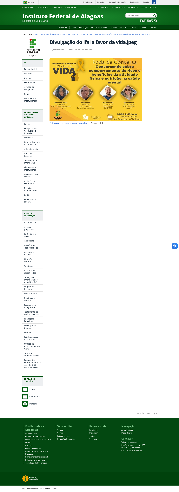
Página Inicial (40, 34)
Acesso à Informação (79, 27)
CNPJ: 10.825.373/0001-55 (131, 451)
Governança (63, 27)
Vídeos (32, 389)
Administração (31, 433)
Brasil (31, 2)
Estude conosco (63, 436)
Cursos (60, 430)
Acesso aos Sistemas (99, 27)
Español (144, 8)
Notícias (50, 34)
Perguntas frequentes (66, 439)
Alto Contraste (118, 8)
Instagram (148, 20)
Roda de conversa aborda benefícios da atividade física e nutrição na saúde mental (87, 34)
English (152, 8)
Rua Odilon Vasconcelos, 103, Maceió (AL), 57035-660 (133, 446)
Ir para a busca (58, 7)
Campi (60, 433)
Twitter (151, 20)
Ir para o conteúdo (29, 7)
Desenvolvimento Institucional (38, 439)
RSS (155, 20)
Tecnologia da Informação (36, 463)
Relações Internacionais (35, 460)
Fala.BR (143, 27)
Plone (58, 489)
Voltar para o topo (148, 413)
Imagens (33, 403)
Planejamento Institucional (36, 457)
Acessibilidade (103, 8)
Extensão (29, 445)
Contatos (153, 27)
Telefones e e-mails (129, 442)
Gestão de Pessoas (33, 448)
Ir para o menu (44, 7)
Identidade (34, 396)
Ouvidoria (133, 27)
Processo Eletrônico (118, 27)
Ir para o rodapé (71, 7)
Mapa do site (133, 8)
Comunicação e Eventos (35, 436)
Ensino (28, 442)
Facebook (141, 20)
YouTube (144, 20)
